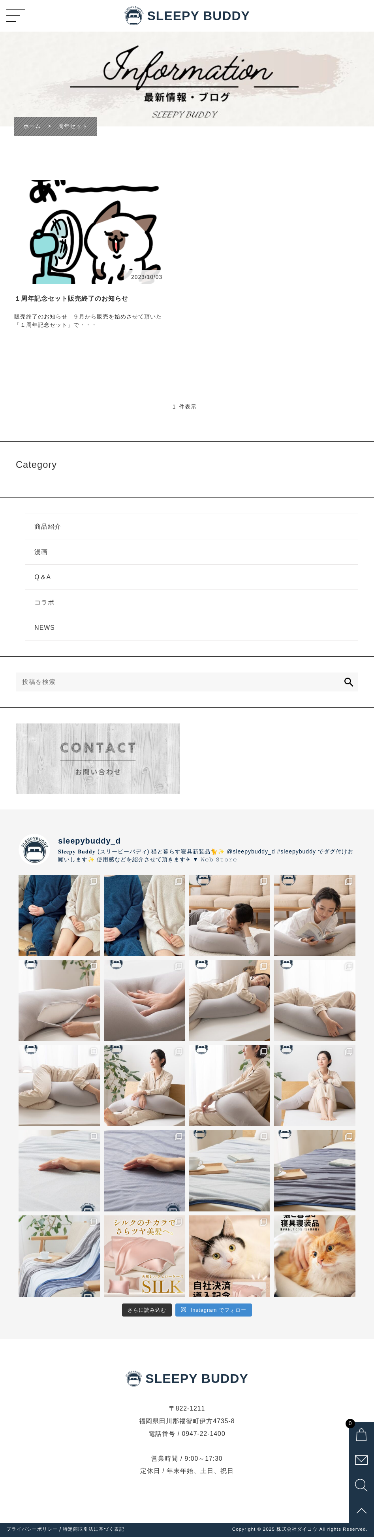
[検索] (348, 681)
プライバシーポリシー (32, 1529)
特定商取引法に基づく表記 (93, 1529)
